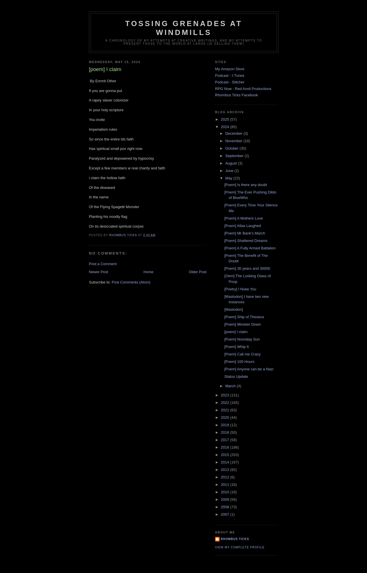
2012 (225, 477)
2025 (225, 119)
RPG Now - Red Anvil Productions (243, 89)
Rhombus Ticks (235, 539)
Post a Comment (103, 264)
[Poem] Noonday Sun (242, 339)
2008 (225, 507)
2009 (225, 499)
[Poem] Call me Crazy (242, 354)
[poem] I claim (235, 332)
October (232, 148)
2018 (225, 432)
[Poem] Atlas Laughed (242, 226)
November (234, 141)
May (229, 178)
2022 (225, 402)
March (231, 386)
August (231, 163)
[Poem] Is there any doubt (245, 185)
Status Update (236, 376)
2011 (225, 484)
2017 (225, 440)
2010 (225, 492)
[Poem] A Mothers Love (243, 218)
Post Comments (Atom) (131, 282)
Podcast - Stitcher (230, 82)
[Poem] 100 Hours (239, 361)
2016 (225, 447)
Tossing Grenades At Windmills (184, 28)
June (230, 171)
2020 (225, 417)
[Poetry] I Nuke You (240, 289)
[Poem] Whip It (236, 347)
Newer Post (98, 272)
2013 (225, 470)
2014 (225, 462)
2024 (225, 127)
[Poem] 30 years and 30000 (247, 268)
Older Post (197, 272)
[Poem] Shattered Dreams (245, 240)
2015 (225, 455)
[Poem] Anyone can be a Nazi (248, 369)
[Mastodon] (233, 309)
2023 (225, 395)
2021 (225, 410)
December (234, 133)
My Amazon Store (230, 69)
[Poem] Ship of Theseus (244, 317)
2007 (225, 514)
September (235, 156)
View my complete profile (240, 547)
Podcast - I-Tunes (229, 75)
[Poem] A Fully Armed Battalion (249, 248)
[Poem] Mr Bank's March (244, 233)
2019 (225, 425)
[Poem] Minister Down (242, 324)
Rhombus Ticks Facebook (236, 95)
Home (149, 272)
